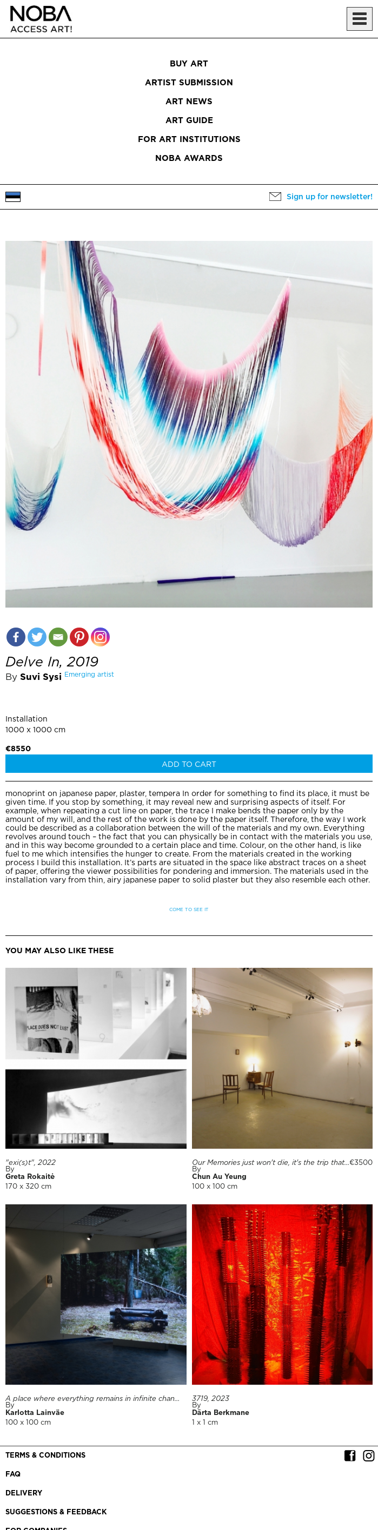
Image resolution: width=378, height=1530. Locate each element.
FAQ (13, 1475)
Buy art (189, 64)
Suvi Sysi (41, 677)
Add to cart (189, 764)
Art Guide (189, 120)
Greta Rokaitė (30, 1177)
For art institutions (189, 139)
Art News (189, 101)
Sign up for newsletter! (330, 197)
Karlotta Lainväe (34, 1413)
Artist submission (189, 82)
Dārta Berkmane (220, 1413)
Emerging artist (89, 675)
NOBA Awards (189, 158)
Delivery (23, 1494)
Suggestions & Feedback (56, 1512)
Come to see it (189, 910)
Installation (26, 719)
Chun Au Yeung (219, 1177)
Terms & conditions (45, 1456)
